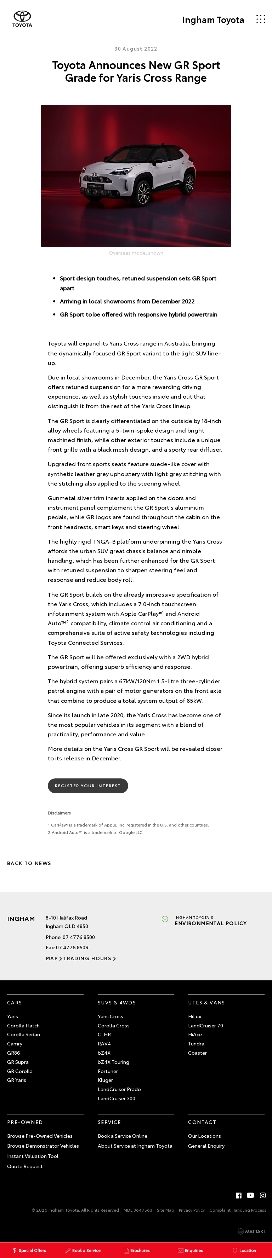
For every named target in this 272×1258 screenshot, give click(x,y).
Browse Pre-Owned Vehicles (40, 1135)
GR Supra (18, 1061)
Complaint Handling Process (237, 1210)
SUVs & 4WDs (117, 1002)
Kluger (105, 1079)
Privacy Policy (192, 1210)
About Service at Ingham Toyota (135, 1145)
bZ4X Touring (113, 1061)
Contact (202, 1121)
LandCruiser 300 (116, 1098)
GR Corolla (20, 1070)
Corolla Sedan (23, 1034)
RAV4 (104, 1043)
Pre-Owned (25, 1121)
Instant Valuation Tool (32, 1155)
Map (52, 958)
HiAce (195, 1034)
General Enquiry (206, 1145)
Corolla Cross (114, 1025)
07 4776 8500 (79, 936)
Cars (14, 1002)
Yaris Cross (110, 1016)
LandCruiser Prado (119, 1088)
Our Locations (204, 1135)
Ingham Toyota (213, 19)
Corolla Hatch (23, 1025)
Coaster (197, 1052)
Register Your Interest (88, 785)
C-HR (104, 1034)
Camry (14, 1043)
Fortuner (108, 1070)
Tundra (196, 1043)
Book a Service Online (122, 1135)
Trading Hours (87, 958)
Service (109, 1121)
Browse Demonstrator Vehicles (43, 1145)
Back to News (29, 862)
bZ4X (104, 1052)
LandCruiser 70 (205, 1025)
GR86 (13, 1052)
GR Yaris (16, 1079)
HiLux (194, 1016)
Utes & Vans (206, 1002)
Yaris (12, 1016)
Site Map (165, 1210)
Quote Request (25, 1166)
